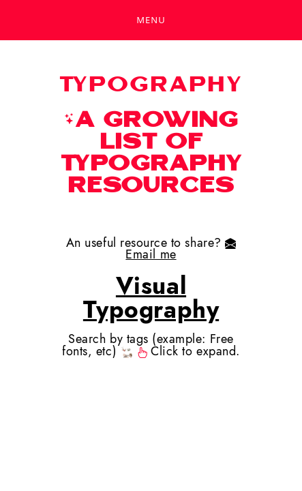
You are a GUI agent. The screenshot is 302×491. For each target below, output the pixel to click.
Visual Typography (151, 297)
